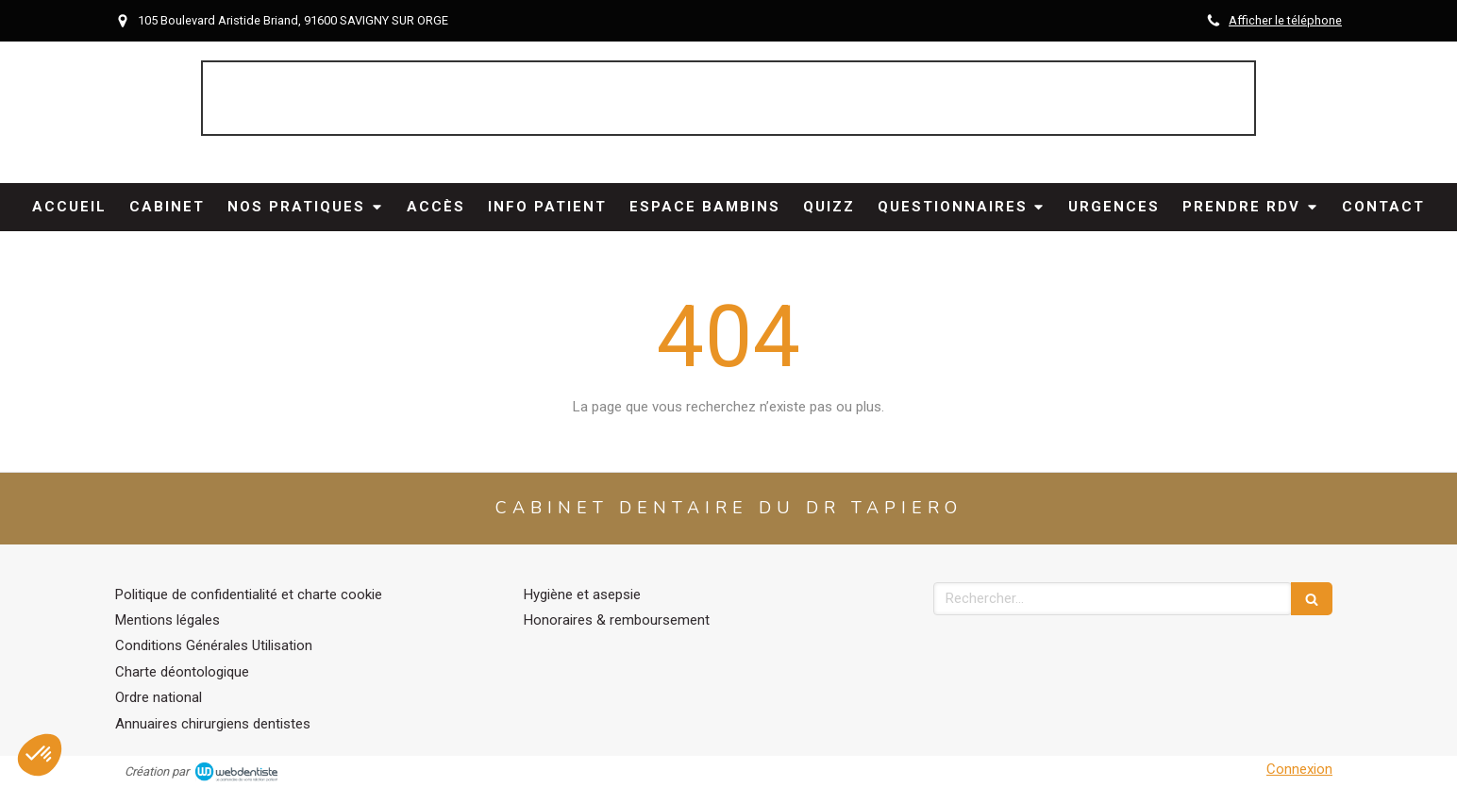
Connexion (1299, 769)
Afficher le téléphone (1285, 20)
